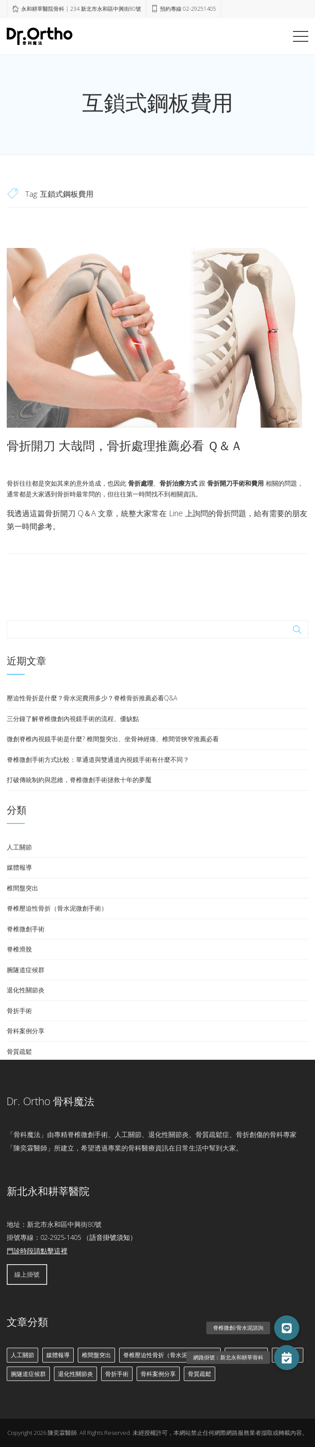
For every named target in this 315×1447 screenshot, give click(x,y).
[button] (286, 1357)
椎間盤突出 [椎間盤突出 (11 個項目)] (96, 1355)
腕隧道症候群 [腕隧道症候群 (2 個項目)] (28, 1374)
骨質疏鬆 (19, 1051)
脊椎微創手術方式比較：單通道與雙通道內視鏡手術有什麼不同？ (98, 759)
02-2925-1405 (60, 1237)
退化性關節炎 (25, 990)
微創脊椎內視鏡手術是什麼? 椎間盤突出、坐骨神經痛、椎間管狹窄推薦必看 (113, 739)
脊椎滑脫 (19, 949)
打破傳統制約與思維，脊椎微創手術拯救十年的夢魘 (79, 779)
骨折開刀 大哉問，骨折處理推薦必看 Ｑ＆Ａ (125, 445)
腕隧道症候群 (25, 969)
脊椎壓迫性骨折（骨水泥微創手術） (57, 908)
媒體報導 (19, 867)
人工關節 (19, 847)
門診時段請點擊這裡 (37, 1250)
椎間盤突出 (22, 888)
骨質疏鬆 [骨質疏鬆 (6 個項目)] (199, 1374)
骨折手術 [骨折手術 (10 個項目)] (117, 1374)
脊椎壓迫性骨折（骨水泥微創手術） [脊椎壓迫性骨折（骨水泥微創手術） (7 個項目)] (170, 1355)
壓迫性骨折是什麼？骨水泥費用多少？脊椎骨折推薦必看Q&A (92, 698)
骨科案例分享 (25, 1031)
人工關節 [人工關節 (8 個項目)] (22, 1355)
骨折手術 (19, 1010)
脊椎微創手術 (25, 929)
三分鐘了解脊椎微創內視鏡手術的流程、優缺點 (73, 718)
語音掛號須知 (109, 1237)
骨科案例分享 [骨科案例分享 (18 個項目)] (158, 1374)
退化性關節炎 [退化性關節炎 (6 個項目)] (75, 1374)
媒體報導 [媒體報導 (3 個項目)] (58, 1355)
